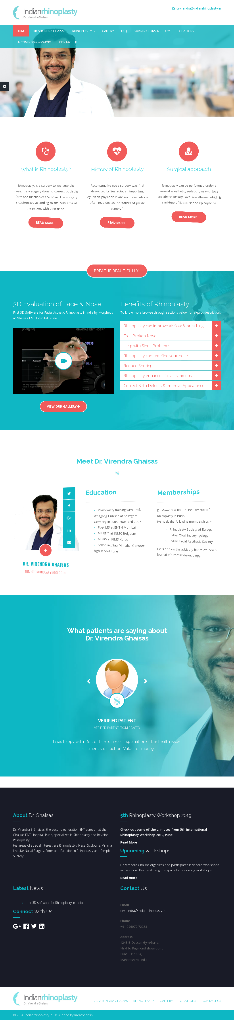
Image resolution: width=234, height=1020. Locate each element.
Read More (45, 223)
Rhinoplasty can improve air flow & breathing (172, 326)
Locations (186, 31)
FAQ (124, 31)
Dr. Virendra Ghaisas (49, 31)
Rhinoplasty (84, 30)
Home (21, 31)
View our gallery (63, 406)
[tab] (170, 326)
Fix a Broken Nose (172, 336)
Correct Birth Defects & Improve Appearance (172, 385)
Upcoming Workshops (34, 42)
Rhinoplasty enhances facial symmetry (172, 375)
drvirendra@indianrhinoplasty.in (198, 8)
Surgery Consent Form (152, 31)
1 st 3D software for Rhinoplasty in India (54, 903)
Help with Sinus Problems (172, 346)
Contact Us (68, 42)
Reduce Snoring (172, 365)
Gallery (108, 31)
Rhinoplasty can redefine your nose (172, 355)
